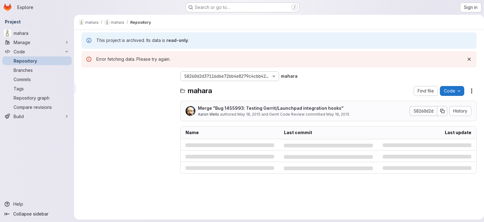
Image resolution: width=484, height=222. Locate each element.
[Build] (37, 116)
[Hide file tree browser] (85, 76)
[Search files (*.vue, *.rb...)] (126, 88)
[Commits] (37, 79)
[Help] (37, 204)
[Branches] (37, 70)
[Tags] (37, 88)
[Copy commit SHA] (441, 111)
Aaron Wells (207, 114)
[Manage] (37, 42)
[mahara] (37, 33)
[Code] (37, 51)
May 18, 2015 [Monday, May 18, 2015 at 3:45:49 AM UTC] (247, 114)
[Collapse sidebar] (37, 214)
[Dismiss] (468, 59)
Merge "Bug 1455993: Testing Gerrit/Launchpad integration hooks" (269, 108)
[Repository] (37, 60)
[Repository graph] (37, 97)
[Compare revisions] (37, 107)
